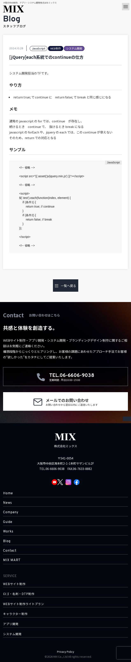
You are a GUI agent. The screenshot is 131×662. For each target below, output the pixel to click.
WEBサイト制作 (14, 584)
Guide (7, 522)
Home (8, 493)
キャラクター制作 (15, 614)
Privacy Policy (65, 652)
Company (10, 512)
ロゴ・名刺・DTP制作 (18, 594)
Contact (9, 551)
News (7, 503)
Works (8, 532)
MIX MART (12, 560)
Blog (7, 541)
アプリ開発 (11, 624)
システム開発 (12, 634)
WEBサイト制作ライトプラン (23, 604)
